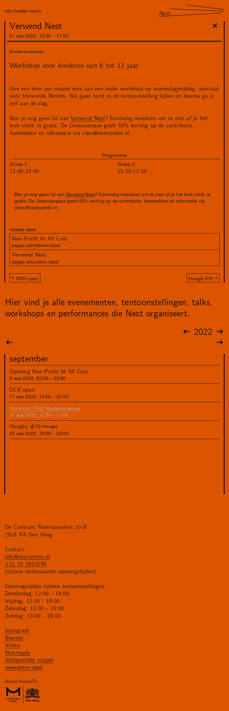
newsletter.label (24, 667)
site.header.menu (23, 10)
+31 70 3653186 (26, 564)
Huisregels (17, 652)
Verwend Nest (88, 118)
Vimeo (12, 645)
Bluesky (14, 638)
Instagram (17, 630)
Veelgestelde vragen (29, 660)
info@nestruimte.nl (27, 556)
